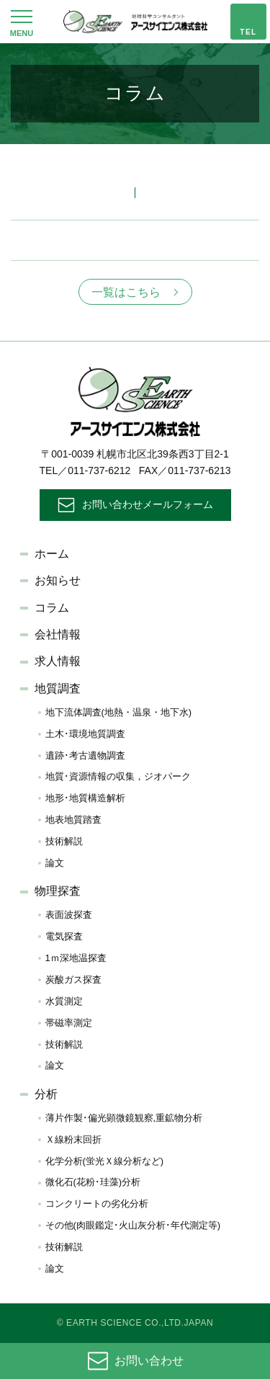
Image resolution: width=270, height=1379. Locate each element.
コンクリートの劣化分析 (96, 1203)
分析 (46, 1094)
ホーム (52, 554)
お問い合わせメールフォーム (147, 504)
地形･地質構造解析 (85, 798)
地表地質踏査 (73, 819)
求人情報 (58, 661)
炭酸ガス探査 (73, 979)
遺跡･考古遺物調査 (85, 755)
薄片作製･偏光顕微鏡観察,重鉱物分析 (124, 1117)
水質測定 (64, 1001)
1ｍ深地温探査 (76, 957)
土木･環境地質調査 (85, 733)
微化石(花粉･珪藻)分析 (93, 1182)
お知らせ (58, 580)
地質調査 (58, 688)
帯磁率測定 (68, 1022)
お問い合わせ (149, 1361)
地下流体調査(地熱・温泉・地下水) (118, 712)
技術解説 (64, 841)
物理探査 (58, 891)
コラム (52, 608)
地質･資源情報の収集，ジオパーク (118, 776)
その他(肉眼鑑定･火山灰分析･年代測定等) (133, 1225)
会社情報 (58, 634)
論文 (54, 862)
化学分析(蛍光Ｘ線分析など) (104, 1161)
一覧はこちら (126, 292)
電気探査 (64, 936)
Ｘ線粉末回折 (73, 1139)
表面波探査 (68, 914)
